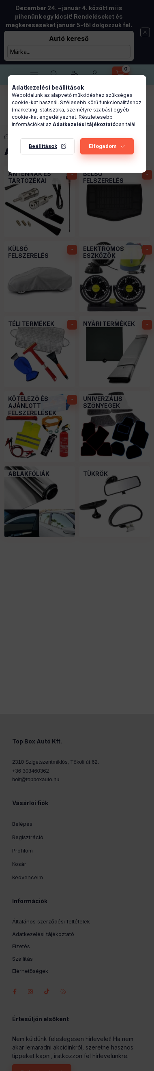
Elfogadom (103, 146)
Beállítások (43, 146)
